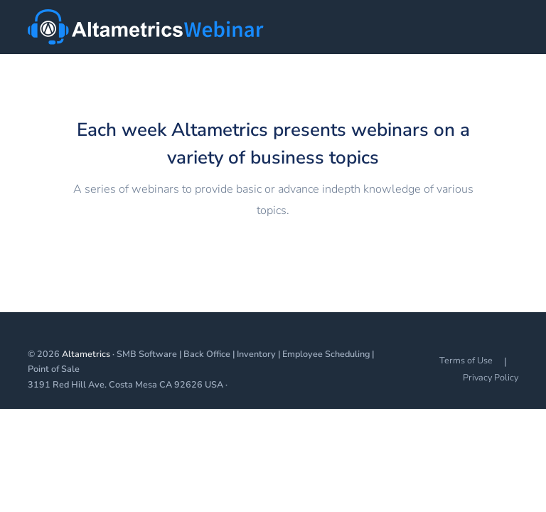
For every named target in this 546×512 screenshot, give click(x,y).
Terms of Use (466, 360)
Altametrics (86, 354)
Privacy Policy (490, 377)
